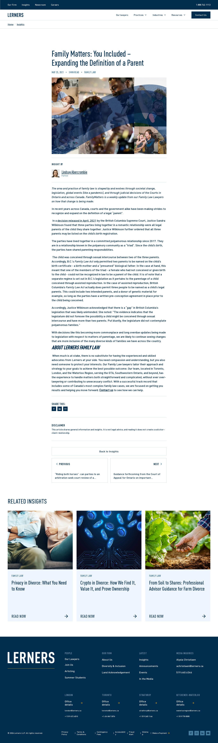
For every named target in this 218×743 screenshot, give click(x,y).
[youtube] (208, 733)
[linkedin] (202, 733)
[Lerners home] (15, 15)
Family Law (90, 72)
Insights (20, 24)
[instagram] (196, 733)
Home (10, 24)
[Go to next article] (138, 470)
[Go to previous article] (80, 470)
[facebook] (191, 733)
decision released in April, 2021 (76, 220)
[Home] (31, 657)
